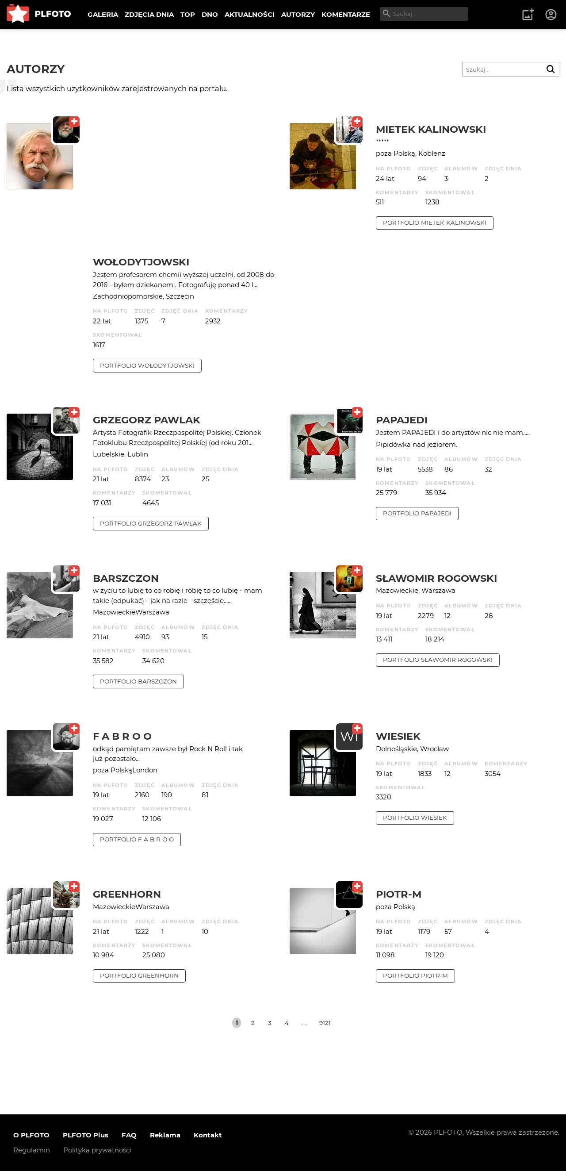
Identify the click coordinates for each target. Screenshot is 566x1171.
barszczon (126, 578)
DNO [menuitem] (210, 14)
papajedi (402, 420)
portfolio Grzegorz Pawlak (151, 523)
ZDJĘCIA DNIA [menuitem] (149, 14)
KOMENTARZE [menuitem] (345, 14)
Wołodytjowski (141, 262)
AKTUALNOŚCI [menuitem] (250, 14)
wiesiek (398, 736)
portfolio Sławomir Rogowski (438, 659)
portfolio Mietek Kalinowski (434, 222)
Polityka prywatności (97, 1150)
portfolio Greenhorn (139, 975)
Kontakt (208, 1135)
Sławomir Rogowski (436, 578)
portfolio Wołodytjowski (147, 365)
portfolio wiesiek (415, 817)
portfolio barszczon (138, 681)
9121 (325, 1022)
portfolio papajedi (417, 513)
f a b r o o (122, 736)
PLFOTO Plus (85, 1135)
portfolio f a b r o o (137, 839)
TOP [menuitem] (187, 14)
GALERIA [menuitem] (103, 14)
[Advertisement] (184, 189)
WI (349, 736)
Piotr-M (398, 894)
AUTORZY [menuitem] (298, 14)
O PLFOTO (31, 1135)
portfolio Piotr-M (415, 975)
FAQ (129, 1135)
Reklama (165, 1135)
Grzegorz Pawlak (146, 420)
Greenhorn (127, 894)
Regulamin (31, 1150)
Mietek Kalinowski (431, 129)
